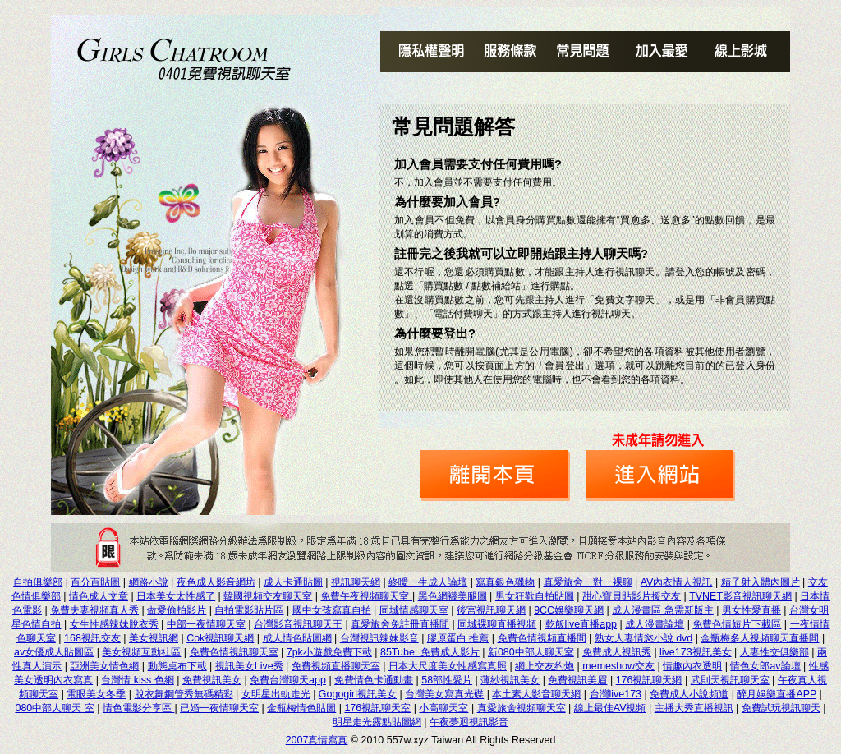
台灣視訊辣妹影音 (379, 638)
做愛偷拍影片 (176, 610)
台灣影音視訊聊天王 (298, 624)
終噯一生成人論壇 (427, 582)
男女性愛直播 (751, 610)
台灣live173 (616, 694)
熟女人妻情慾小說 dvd (644, 638)
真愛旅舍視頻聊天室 (521, 708)
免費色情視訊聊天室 (234, 652)
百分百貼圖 (95, 582)
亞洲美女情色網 (104, 666)
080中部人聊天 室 (54, 708)
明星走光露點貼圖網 (377, 722)
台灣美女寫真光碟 (444, 694)
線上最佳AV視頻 (610, 708)
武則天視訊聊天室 (730, 680)
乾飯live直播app (581, 624)
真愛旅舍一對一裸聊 (588, 582)
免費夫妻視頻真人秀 (94, 610)
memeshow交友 (618, 666)
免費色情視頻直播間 (542, 638)
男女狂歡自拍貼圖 (534, 596)
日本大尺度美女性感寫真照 (447, 666)
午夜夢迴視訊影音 (469, 722)
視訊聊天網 (355, 582)
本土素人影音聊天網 (536, 694)
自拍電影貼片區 (248, 610)
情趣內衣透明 (692, 666)
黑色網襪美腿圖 (452, 596)
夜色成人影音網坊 (216, 582)
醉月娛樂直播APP (776, 694)
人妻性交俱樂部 (774, 652)
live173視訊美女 (695, 652)
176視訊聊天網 (649, 680)
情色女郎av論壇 (765, 666)
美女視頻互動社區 (141, 652)
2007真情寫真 (317, 740)
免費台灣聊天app (288, 680)
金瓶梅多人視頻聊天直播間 (760, 638)
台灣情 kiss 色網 (137, 680)
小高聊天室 (443, 708)
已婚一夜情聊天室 (219, 708)
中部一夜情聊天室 (206, 624)
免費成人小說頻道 (689, 694)
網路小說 (148, 582)
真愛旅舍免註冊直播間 (400, 624)
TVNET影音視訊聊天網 (740, 596)
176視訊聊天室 (377, 708)
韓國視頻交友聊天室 (267, 596)
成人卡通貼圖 (293, 582)
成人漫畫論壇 (654, 624)
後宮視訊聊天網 (491, 610)
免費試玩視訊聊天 (781, 708)
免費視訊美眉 (577, 680)
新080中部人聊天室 (531, 652)
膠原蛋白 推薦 (458, 638)
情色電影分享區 (138, 708)
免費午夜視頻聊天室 (365, 596)
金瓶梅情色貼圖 (301, 708)
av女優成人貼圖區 (54, 652)
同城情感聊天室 (413, 610)
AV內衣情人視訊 (677, 582)
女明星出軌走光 (275, 694)
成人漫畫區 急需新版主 (662, 610)
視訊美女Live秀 (249, 666)
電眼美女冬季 (96, 694)
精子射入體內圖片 (760, 582)
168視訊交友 (92, 638)
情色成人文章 (98, 596)
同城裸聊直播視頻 (496, 624)
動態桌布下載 (177, 666)
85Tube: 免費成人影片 (430, 652)
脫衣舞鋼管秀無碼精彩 (184, 694)
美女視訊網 (153, 638)
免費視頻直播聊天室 (336, 666)
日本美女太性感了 (175, 596)
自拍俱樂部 (37, 582)
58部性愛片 (446, 680)
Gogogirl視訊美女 (358, 694)
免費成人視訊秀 (616, 652)
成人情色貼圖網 (297, 638)
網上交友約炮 (544, 666)
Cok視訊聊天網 (220, 638)
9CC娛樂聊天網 (569, 610)
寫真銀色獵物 (505, 582)
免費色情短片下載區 (736, 624)
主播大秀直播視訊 (694, 708)
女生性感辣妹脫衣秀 (114, 624)
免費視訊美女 (211, 680)
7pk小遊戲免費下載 (329, 652)
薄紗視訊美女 (510, 680)
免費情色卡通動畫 (373, 680)
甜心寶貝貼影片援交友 (631, 596)
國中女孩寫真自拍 (331, 610)
